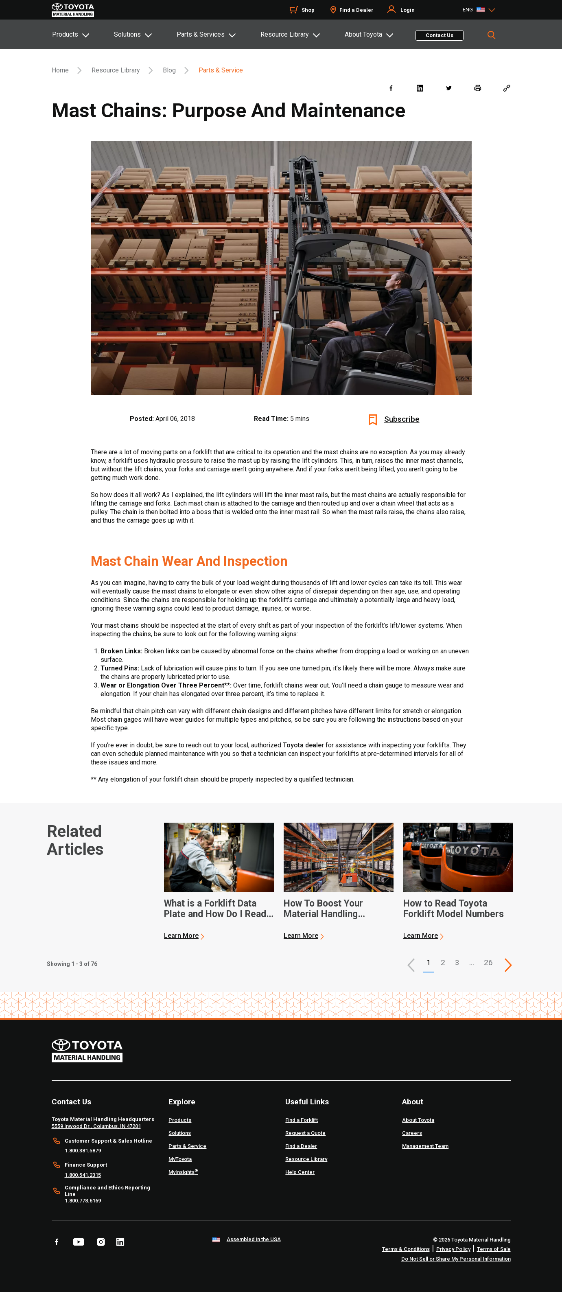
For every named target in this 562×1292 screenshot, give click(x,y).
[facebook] (391, 88)
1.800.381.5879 (83, 1150)
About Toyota (363, 34)
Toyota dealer (303, 745)
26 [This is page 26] (488, 962)
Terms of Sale (494, 1249)
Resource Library (284, 34)
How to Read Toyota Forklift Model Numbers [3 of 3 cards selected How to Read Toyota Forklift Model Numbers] (453, 909)
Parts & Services (201, 34)
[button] (411, 965)
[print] (477, 88)
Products (65, 34)
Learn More (181, 935)
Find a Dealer (356, 10)
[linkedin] (420, 88)
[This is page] (508, 965)
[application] (219, 881)
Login (407, 10)
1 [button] (428, 962)
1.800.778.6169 (83, 1201)
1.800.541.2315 (83, 1175)
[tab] (83, 34)
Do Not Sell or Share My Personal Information (456, 1259)
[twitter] (449, 88)
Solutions (127, 34)
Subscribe (402, 419)
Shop (308, 10)
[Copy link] (506, 88)
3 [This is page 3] (457, 962)
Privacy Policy (453, 1249)
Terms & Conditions (406, 1249)
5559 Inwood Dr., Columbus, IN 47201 (96, 1126)
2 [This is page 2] (443, 962)
